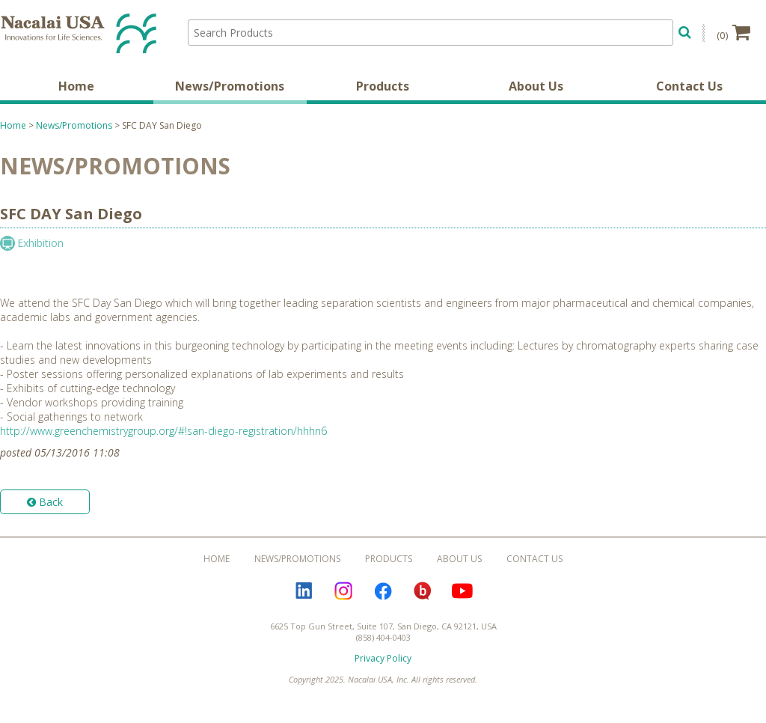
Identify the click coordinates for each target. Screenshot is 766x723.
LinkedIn (303, 591)
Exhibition (40, 243)
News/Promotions (229, 86)
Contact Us (689, 86)
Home (76, 86)
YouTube (462, 591)
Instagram (343, 591)
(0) (733, 32)
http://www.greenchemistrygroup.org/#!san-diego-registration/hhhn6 (163, 431)
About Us (536, 86)
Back (45, 502)
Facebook (383, 591)
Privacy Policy (383, 658)
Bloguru (422, 591)
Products (382, 86)
